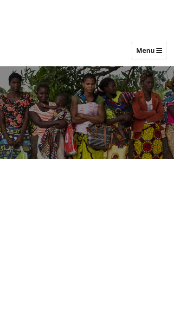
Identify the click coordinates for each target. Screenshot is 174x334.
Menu (151, 52)
